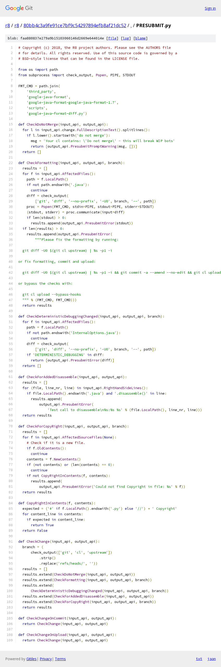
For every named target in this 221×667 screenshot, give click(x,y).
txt (199, 658)
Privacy (46, 658)
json (211, 658)
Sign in (210, 8)
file (112, 38)
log (126, 38)
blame (140, 38)
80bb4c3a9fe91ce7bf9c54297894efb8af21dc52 (75, 25)
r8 (7, 25)
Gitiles (31, 658)
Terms (60, 658)
